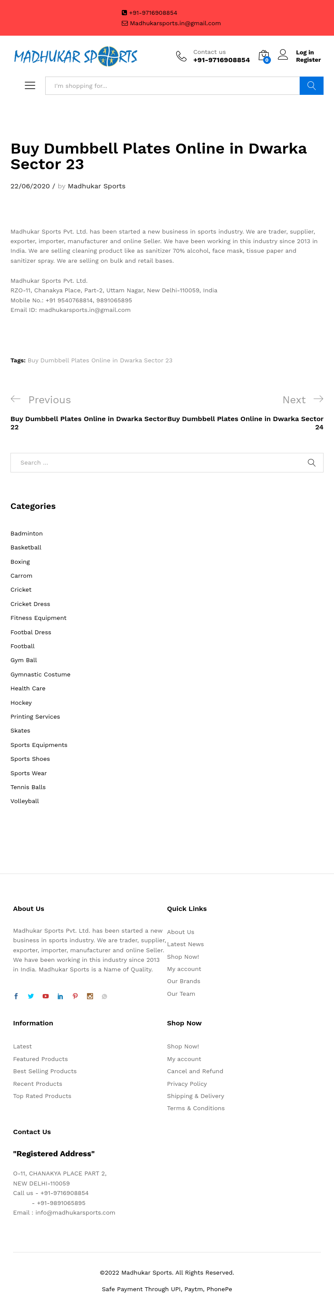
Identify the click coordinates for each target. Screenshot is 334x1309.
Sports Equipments (38, 744)
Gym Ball (23, 659)
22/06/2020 (30, 186)
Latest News (185, 944)
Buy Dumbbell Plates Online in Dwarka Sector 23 (99, 360)
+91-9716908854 (149, 12)
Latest (22, 1046)
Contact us (209, 51)
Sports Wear (28, 773)
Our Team (181, 993)
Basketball (25, 547)
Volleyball (24, 800)
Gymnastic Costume (40, 674)
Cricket (20, 589)
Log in (296, 52)
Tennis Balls (28, 786)
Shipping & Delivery (195, 1095)
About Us (180, 931)
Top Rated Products (42, 1095)
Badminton (26, 533)
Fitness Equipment (38, 617)
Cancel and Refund (195, 1071)
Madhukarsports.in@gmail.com (171, 23)
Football (22, 646)
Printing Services (35, 716)
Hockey (21, 702)
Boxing (20, 561)
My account (184, 968)
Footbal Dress (30, 632)
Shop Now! (183, 956)
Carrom (21, 575)
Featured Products (40, 1058)
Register (308, 59)
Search (312, 86)
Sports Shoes (30, 758)
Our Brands (183, 981)
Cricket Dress (30, 603)
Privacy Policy (187, 1083)
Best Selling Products (45, 1071)
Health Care (28, 688)
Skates (20, 730)
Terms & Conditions (196, 1108)
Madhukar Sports (97, 186)
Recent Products (37, 1083)
